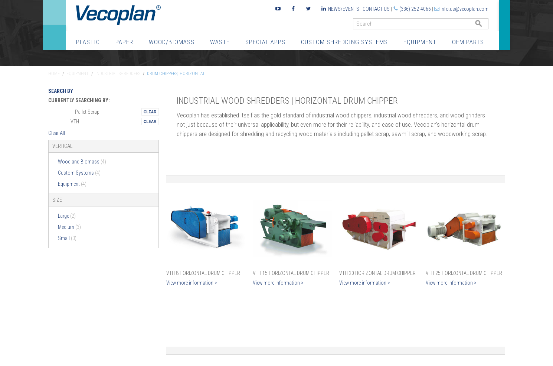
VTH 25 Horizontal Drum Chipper (464, 273)
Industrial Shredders (117, 73)
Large (67, 216)
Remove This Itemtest (149, 112)
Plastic (88, 42)
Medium (69, 227)
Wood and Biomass (82, 162)
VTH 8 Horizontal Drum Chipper (203, 273)
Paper (124, 42)
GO (485, 25)
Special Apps (265, 42)
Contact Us (376, 9)
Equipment (419, 42)
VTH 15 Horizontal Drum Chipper (291, 273)
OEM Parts (468, 42)
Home (54, 73)
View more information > (191, 283)
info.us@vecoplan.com (464, 9)
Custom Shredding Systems (344, 42)
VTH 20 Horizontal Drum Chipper (377, 273)
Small (67, 238)
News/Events (343, 9)
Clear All (56, 133)
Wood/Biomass (171, 42)
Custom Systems (79, 173)
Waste (220, 42)
